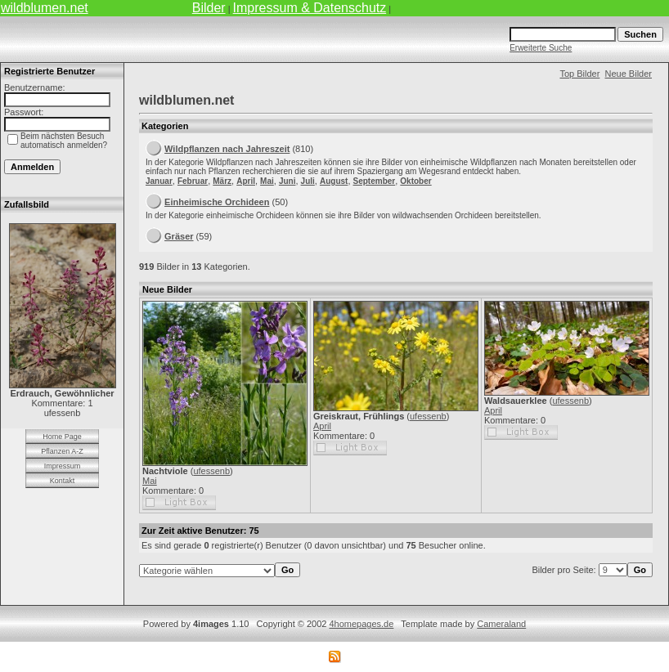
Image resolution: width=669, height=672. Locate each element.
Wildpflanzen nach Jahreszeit (227, 149)
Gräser (178, 236)
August (334, 181)
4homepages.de (361, 624)
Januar (159, 181)
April (245, 181)
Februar (192, 181)
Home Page (62, 436)
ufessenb (211, 471)
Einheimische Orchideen (216, 202)
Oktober (415, 181)
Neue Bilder (628, 73)
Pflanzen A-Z (62, 451)
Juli (308, 181)
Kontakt (62, 481)
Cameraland (501, 624)
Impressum (62, 466)
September (374, 181)
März (222, 181)
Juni (287, 181)
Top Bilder (579, 73)
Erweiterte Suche (541, 47)
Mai (267, 181)
